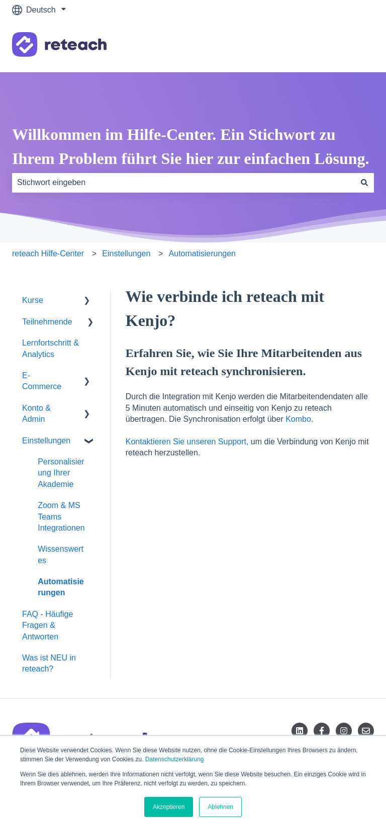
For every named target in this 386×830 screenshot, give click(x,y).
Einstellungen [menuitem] (46, 440)
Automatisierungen (202, 253)
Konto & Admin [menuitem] (36, 413)
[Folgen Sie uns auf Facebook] (322, 731)
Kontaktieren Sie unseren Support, (187, 441)
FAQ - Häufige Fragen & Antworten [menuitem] (47, 625)
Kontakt (350, 46)
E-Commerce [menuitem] (41, 381)
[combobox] (183, 182)
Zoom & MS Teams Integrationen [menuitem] (61, 516)
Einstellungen (126, 253)
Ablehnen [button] (220, 806)
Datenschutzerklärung (174, 759)
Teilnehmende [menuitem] (47, 321)
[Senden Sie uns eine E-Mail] (366, 731)
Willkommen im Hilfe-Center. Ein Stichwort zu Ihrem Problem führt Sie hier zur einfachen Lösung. (190, 146)
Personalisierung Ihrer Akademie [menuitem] (61, 472)
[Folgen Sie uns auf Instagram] (344, 731)
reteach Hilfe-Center (48, 253)
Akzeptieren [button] (168, 806)
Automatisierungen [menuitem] (61, 587)
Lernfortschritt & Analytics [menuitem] (50, 348)
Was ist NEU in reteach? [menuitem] (49, 663)
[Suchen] (364, 182)
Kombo (298, 419)
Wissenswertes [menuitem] (60, 554)
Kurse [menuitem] (32, 300)
